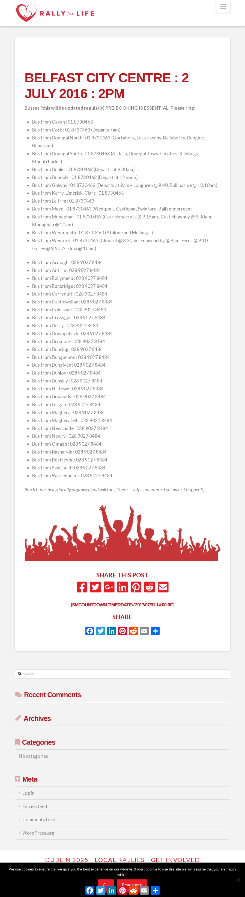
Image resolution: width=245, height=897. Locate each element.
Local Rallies (120, 859)
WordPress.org (38, 833)
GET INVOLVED (175, 859)
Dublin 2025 (67, 859)
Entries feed (34, 806)
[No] (238, 880)
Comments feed (38, 819)
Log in (28, 793)
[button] (223, 6)
